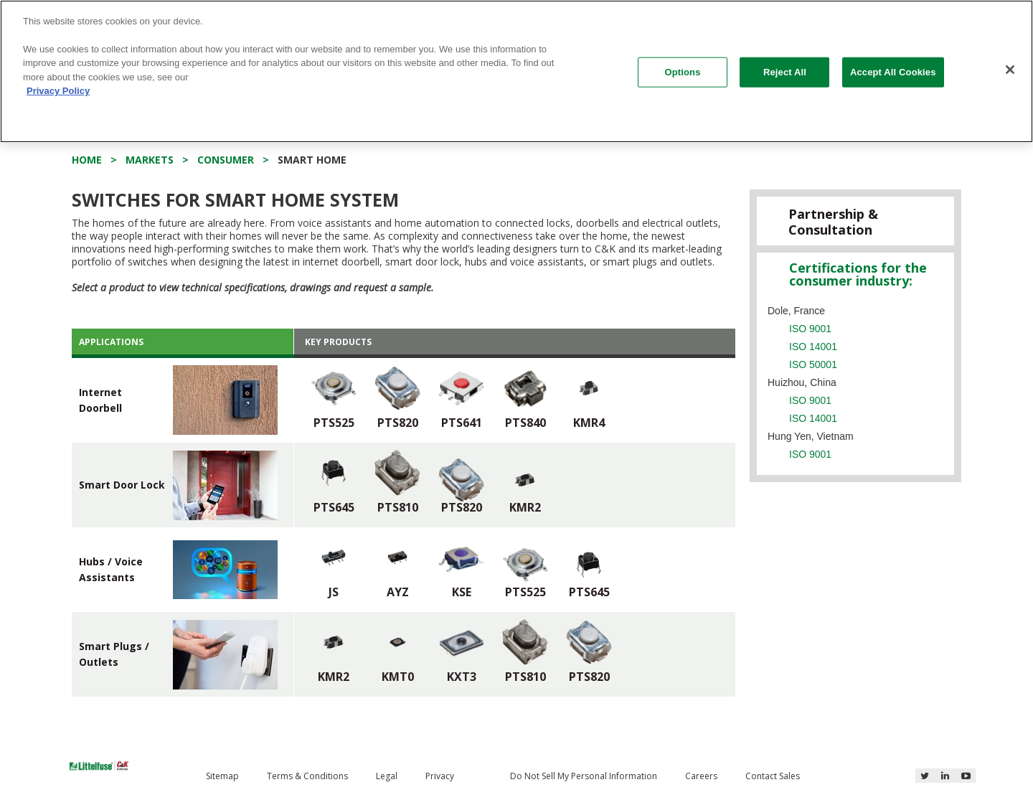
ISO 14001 (813, 346)
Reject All (784, 62)
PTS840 (525, 422)
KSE (461, 592)
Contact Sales (772, 776)
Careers (701, 776)
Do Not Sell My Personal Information (583, 776)
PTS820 (397, 422)
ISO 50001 (813, 364)
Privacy (439, 776)
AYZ (398, 592)
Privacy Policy (58, 82)
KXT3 (461, 676)
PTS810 (397, 507)
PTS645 (333, 507)
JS (334, 592)
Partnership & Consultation (833, 221)
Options (683, 62)
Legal (386, 776)
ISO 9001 (810, 328)
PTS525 (333, 422)
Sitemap (222, 776)
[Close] (1010, 61)
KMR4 (589, 422)
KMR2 (525, 507)
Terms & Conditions (307, 776)
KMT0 (398, 676)
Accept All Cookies (893, 62)
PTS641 (461, 422)
